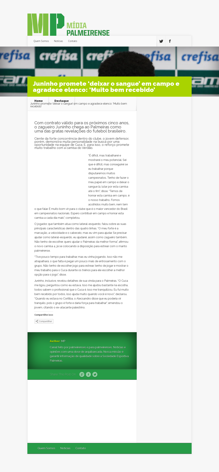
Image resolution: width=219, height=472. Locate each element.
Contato (72, 41)
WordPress (184, 462)
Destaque (61, 101)
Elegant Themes (146, 462)
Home (38, 101)
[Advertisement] (82, 411)
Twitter (95, 374)
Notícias (58, 41)
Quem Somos (41, 41)
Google (82, 374)
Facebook (88, 374)
